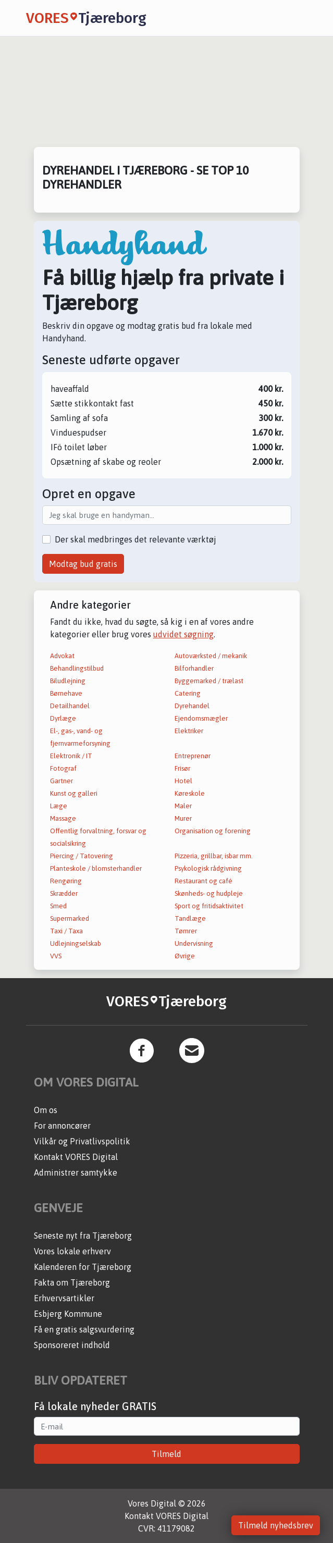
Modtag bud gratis (83, 564)
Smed (58, 906)
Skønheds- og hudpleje (209, 893)
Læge (58, 806)
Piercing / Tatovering (81, 856)
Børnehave (66, 693)
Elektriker (189, 731)
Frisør (182, 768)
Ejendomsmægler (201, 718)
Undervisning (194, 943)
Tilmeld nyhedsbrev (275, 1525)
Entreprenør (193, 756)
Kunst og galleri (73, 793)
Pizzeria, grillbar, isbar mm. (214, 856)
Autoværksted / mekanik (211, 656)
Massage (63, 818)
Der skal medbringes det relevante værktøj (135, 539)
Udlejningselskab (75, 943)
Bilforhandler (194, 668)
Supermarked (69, 918)
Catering (188, 693)
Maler (183, 806)
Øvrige (185, 956)
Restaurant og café (203, 881)
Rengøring (66, 881)
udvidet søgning (183, 634)
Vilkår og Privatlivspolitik (82, 1141)
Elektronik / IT (71, 756)
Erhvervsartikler (64, 1298)
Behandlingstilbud (77, 668)
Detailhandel (70, 706)
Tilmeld (166, 1454)
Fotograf (63, 768)
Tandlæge (190, 918)
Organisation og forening (213, 831)
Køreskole (190, 793)
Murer (183, 818)
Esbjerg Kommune (68, 1313)
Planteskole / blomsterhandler (96, 868)
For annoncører (62, 1125)
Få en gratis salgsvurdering (84, 1329)
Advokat (62, 656)
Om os (45, 1110)
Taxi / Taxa (66, 931)
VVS (55, 956)
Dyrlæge (63, 718)
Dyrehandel (192, 706)
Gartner (61, 781)
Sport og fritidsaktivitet (209, 906)
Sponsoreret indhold (72, 1345)
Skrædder (64, 893)
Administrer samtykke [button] (75, 1172)
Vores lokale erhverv (72, 1251)
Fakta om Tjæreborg (72, 1282)
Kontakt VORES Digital (76, 1157)
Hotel (183, 781)
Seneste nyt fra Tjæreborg (83, 1235)
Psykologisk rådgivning (208, 868)
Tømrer (186, 931)
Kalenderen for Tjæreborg (82, 1267)
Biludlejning (67, 681)
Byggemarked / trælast (209, 681)
